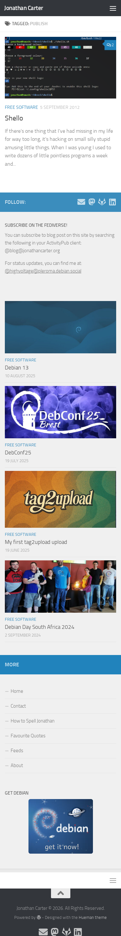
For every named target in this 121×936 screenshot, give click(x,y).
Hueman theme (93, 917)
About (17, 765)
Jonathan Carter (23, 8)
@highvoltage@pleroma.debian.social (43, 271)
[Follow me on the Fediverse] (92, 202)
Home (17, 691)
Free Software (21, 107)
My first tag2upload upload (36, 542)
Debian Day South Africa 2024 (40, 627)
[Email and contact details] (81, 202)
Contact (18, 706)
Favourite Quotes (28, 736)
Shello (14, 118)
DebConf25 (18, 452)
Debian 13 (17, 367)
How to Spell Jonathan (33, 721)
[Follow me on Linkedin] (112, 202)
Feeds (17, 751)
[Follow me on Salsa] (102, 202)
